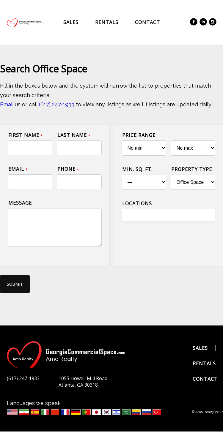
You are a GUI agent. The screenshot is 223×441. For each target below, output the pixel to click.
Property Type (191, 169)
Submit (15, 284)
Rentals (106, 22)
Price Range (139, 135)
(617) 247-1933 (56, 104)
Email (6, 104)
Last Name (73, 135)
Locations (137, 203)
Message (20, 203)
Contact (147, 22)
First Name (25, 135)
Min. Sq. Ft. (137, 169)
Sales (70, 22)
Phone (68, 169)
